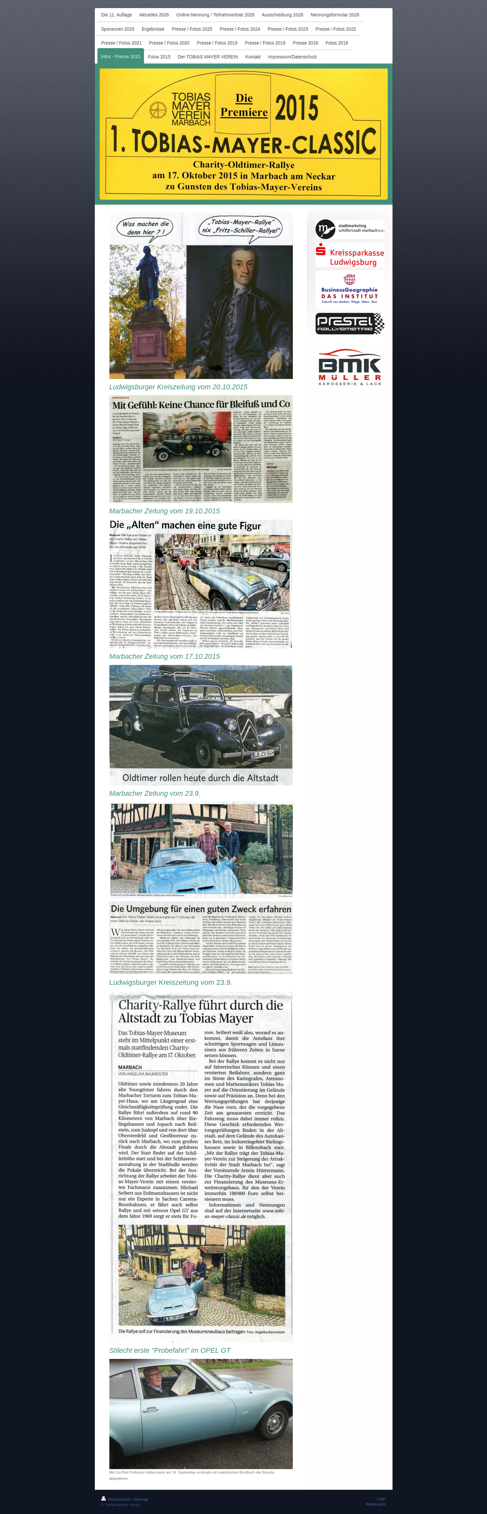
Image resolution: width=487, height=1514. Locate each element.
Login (381, 1499)
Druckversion (116, 1499)
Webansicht (376, 1504)
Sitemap (141, 1499)
